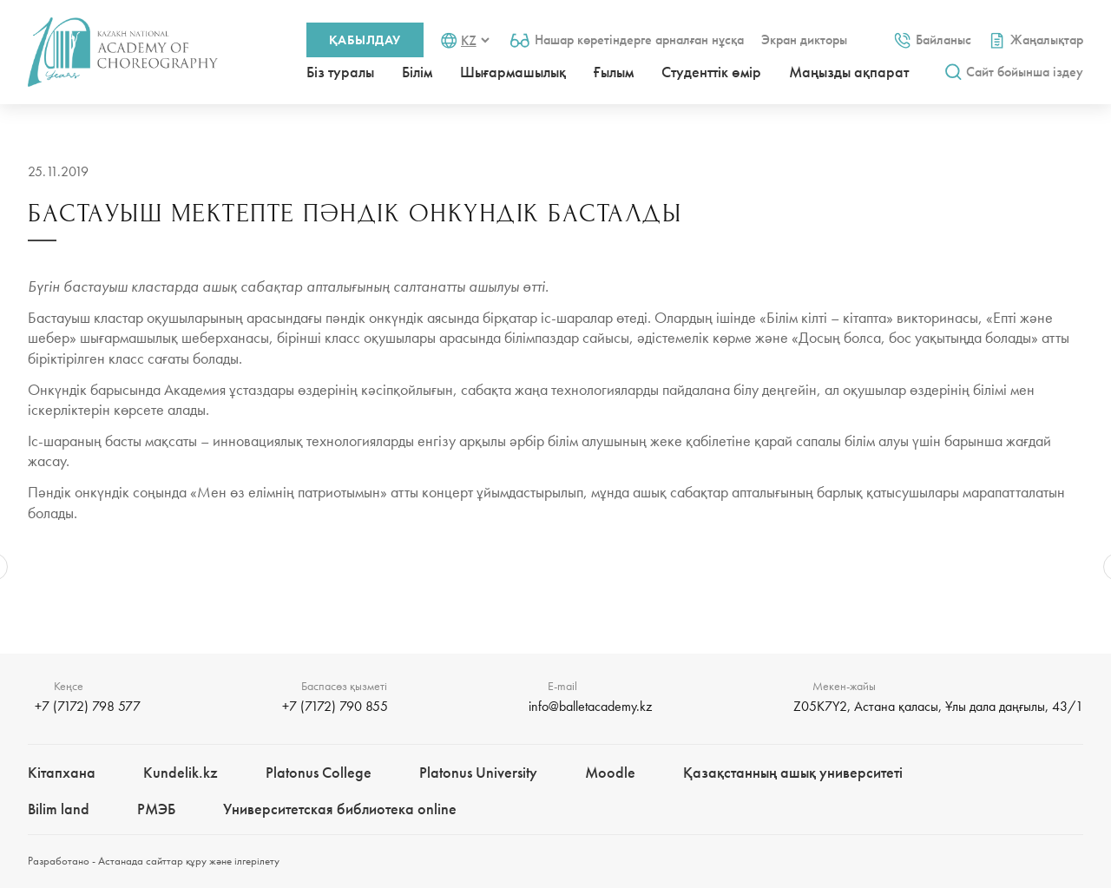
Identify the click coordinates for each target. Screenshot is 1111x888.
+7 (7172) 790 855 (335, 706)
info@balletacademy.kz (590, 706)
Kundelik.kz (180, 772)
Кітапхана (61, 772)
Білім (417, 72)
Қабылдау (365, 40)
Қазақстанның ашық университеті (793, 772)
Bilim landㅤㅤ (58, 809)
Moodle (610, 772)
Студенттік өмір (711, 72)
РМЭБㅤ (156, 809)
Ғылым (614, 72)
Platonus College (318, 772)
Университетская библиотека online (340, 809)
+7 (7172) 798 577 (88, 706)
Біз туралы (340, 72)
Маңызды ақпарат (849, 72)
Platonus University (478, 772)
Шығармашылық (513, 72)
